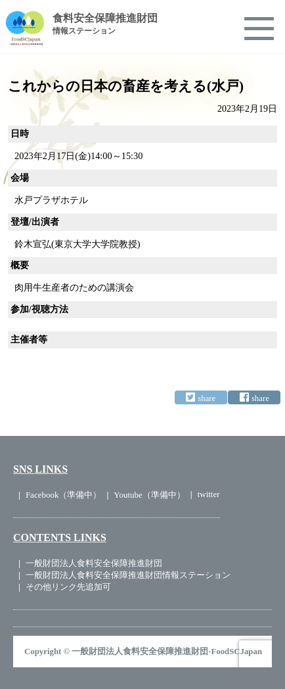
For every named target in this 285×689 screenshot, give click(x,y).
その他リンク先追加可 (68, 587)
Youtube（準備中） (149, 495)
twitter (209, 494)
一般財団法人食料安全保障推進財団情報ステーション (128, 575)
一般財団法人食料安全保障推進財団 (94, 563)
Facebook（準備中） (64, 495)
